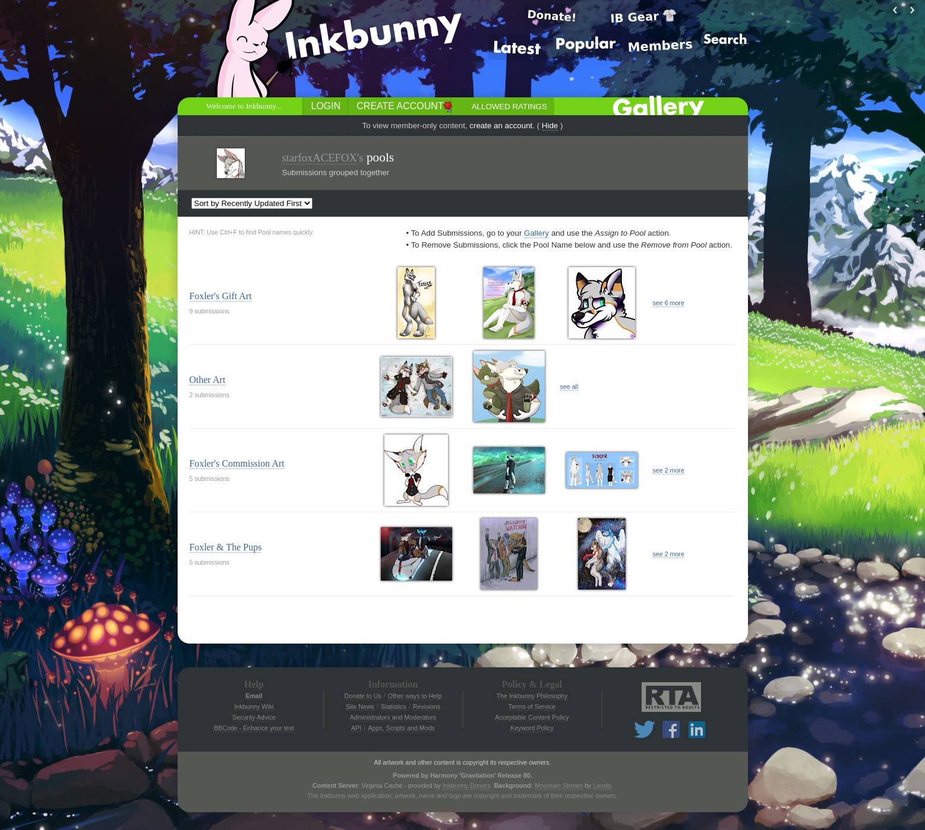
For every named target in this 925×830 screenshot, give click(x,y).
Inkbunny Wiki (253, 706)
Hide (550, 125)
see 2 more (668, 470)
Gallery (536, 233)
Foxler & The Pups (226, 547)
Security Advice (254, 717)
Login (326, 106)
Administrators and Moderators (393, 717)
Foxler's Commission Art (237, 463)
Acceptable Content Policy (532, 717)
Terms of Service (532, 706)
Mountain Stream (559, 785)
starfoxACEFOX (319, 157)
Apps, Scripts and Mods (401, 727)
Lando (602, 785)
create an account (500, 125)
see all (569, 386)
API (356, 727)
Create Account (399, 106)
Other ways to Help (415, 695)
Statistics (393, 706)
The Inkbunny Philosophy (532, 695)
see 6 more (668, 302)
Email (253, 695)
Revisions (426, 706)
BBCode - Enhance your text (254, 727)
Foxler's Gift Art (221, 296)
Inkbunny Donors (467, 785)
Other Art (208, 380)
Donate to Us (363, 695)
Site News (360, 706)
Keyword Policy (532, 727)
